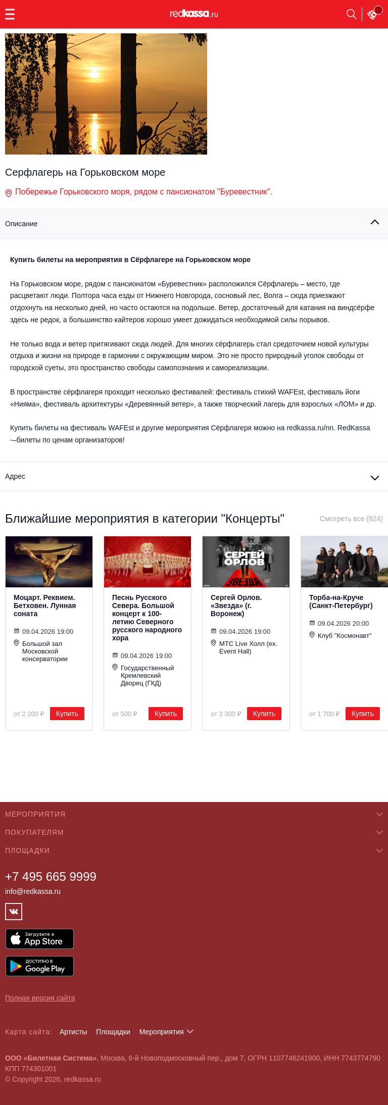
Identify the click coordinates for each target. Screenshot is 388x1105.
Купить (67, 714)
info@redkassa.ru (33, 891)
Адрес (15, 476)
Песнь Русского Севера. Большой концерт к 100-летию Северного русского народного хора (147, 617)
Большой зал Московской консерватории (41, 651)
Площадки (113, 1032)
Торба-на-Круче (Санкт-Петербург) (341, 601)
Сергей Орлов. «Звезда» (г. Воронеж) (236, 605)
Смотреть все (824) (351, 519)
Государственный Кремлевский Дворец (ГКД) (143, 675)
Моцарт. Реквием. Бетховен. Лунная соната (45, 605)
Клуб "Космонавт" (340, 635)
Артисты (73, 1032)
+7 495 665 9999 (50, 876)
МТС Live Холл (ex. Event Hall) (244, 647)
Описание (21, 224)
